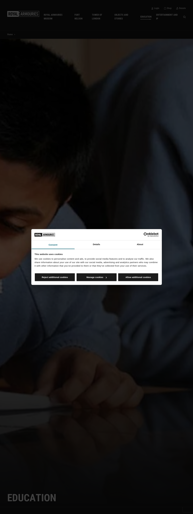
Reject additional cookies (55, 277)
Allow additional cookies (138, 277)
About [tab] (140, 244)
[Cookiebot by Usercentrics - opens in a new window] (145, 235)
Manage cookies (96, 277)
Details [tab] (96, 244)
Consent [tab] (53, 244)
